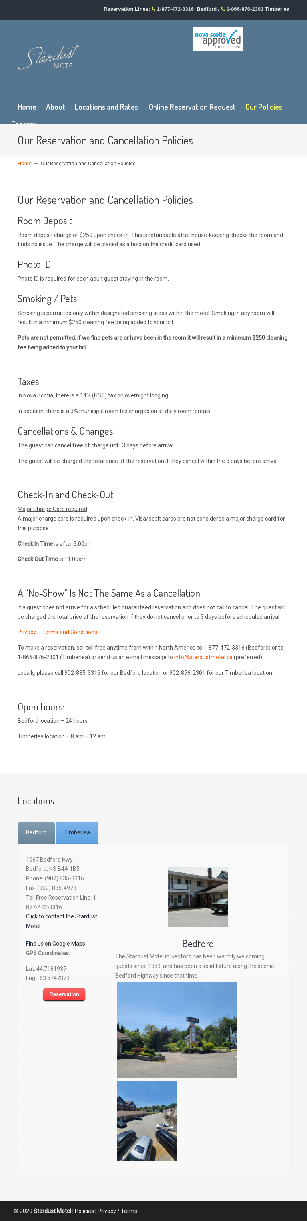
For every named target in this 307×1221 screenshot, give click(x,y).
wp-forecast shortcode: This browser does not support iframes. (241, 76)
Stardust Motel (51, 56)
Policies (84, 1211)
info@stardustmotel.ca (203, 657)
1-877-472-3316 (175, 9)
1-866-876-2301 (245, 9)
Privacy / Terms (117, 1211)
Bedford (198, 943)
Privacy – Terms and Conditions (57, 632)
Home (25, 163)
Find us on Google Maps (55, 943)
